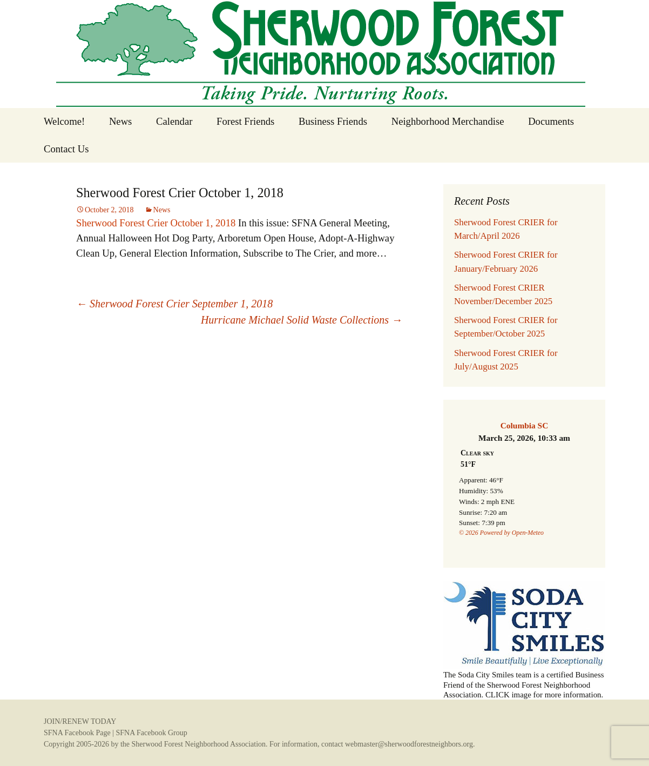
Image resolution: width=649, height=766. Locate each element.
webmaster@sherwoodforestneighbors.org (409, 744)
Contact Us (66, 148)
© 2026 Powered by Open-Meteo (501, 532)
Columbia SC (525, 425)
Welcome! (64, 121)
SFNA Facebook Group (151, 733)
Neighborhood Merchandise (447, 121)
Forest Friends (245, 121)
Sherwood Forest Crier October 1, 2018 (155, 223)
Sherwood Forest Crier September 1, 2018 (174, 304)
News (120, 121)
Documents (551, 121)
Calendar (174, 121)
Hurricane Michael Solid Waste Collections (301, 320)
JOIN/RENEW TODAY (80, 721)
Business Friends (333, 121)
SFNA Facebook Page (77, 733)
